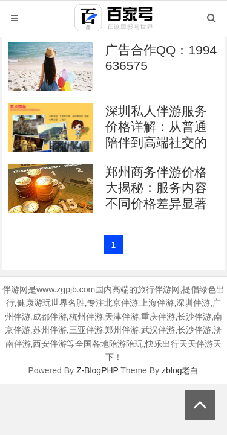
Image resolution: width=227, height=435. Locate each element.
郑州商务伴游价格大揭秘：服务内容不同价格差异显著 (156, 187)
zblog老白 (180, 370)
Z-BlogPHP (97, 370)
